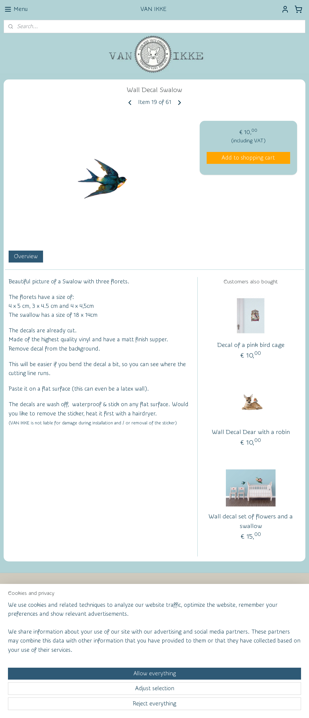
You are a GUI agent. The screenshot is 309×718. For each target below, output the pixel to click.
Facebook (23, 625)
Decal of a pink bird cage (250, 345)
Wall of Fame (126, 614)
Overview (26, 256)
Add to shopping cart (248, 158)
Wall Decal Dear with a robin (251, 432)
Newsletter (25, 603)
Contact (21, 614)
